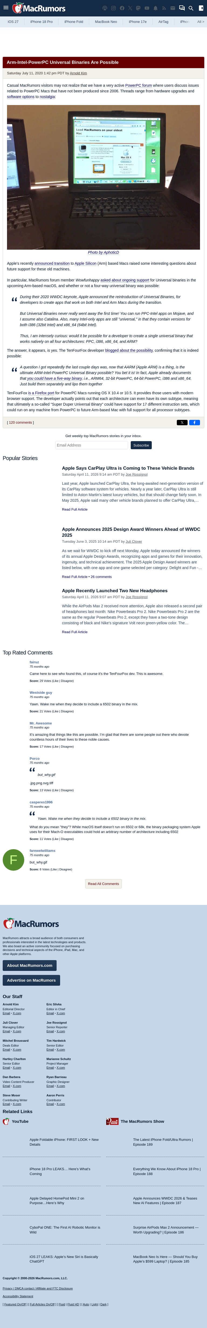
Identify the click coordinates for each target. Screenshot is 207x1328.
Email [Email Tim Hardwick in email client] (50, 1049)
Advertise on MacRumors (31, 980)
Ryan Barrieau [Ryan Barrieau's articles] (57, 1077)
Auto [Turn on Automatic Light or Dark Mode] (86, 1304)
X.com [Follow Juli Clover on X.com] (17, 1031)
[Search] (193, 8)
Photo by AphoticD (103, 252)
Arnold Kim (78, 73)
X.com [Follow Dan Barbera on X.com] (17, 1086)
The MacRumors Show (142, 1121)
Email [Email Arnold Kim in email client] (6, 1013)
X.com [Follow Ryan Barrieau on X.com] (61, 1086)
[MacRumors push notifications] (155, 8)
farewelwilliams (42, 851)
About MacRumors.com (29, 965)
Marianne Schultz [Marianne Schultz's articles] (59, 1059)
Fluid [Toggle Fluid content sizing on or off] (61, 1304)
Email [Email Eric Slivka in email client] (50, 1013)
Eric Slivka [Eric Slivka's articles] (54, 1004)
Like (55, 680)
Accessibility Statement (18, 1296)
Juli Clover (134, 541)
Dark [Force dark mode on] (103, 1304)
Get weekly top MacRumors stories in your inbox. (103, 436)
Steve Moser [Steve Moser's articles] (11, 1095)
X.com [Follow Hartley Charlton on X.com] (17, 1067)
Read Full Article (75, 509)
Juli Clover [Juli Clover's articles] (10, 1022)
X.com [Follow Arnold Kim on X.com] (17, 1013)
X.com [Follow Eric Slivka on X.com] (61, 1013)
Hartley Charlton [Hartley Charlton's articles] (14, 1059)
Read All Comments (103, 884)
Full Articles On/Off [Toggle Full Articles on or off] (42, 1304)
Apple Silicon (85, 263)
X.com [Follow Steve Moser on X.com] (17, 1104)
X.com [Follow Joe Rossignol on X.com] (61, 1031)
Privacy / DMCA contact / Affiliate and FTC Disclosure (38, 1288)
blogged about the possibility (129, 350)
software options (20, 97)
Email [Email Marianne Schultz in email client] (50, 1067)
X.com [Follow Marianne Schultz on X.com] (61, 1067)
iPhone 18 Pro (41, 22)
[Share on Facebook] (194, 422)
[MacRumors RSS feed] (164, 8)
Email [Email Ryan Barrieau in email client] (50, 1086)
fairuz (34, 662)
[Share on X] (182, 422)
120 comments (20, 422)
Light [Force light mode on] (94, 1304)
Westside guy (41, 693)
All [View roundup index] (200, 22)
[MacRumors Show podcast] (105, 8)
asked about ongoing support (125, 280)
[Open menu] (6, 8)
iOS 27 (13, 22)
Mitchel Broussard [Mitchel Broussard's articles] (16, 1040)
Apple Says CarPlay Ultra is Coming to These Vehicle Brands (128, 468)
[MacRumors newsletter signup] (172, 8)
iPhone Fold (73, 22)
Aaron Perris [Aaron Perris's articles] (55, 1095)
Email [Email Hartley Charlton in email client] (6, 1067)
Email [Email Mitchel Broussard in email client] (6, 1049)
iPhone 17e (138, 22)
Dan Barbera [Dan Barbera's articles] (11, 1077)
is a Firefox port (41, 393)
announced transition (52, 263)
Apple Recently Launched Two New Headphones (115, 590)
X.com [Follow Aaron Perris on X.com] (61, 1104)
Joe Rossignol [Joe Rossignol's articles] (57, 1022)
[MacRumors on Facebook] (122, 8)
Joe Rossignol (137, 474)
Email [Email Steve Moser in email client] (6, 1104)
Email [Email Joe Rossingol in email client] (50, 1031)
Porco (35, 759)
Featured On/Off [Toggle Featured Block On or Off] (15, 1304)
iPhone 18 (188, 22)
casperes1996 (41, 802)
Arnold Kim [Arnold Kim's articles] (11, 1004)
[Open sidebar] (201, 9)
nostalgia (47, 97)
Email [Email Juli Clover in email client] (6, 1031)
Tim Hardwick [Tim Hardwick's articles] (56, 1040)
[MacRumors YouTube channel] (147, 8)
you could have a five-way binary (54, 378)
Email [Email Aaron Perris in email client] (50, 1104)
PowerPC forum (138, 85)
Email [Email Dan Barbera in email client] (6, 1086)
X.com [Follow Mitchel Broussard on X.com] (17, 1049)
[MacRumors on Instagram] (113, 8)
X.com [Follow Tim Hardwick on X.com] (61, 1049)
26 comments (101, 577)
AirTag (163, 22)
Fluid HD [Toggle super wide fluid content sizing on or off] (73, 1304)
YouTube (20, 1121)
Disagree (67, 680)
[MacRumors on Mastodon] (138, 8)
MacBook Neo (106, 22)
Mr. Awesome (41, 723)
